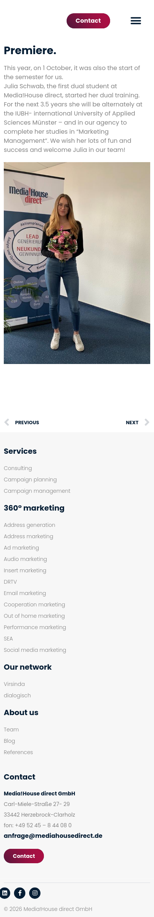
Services (20, 451)
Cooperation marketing (34, 604)
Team (11, 729)
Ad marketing (21, 547)
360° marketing (34, 508)
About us (21, 712)
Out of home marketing (34, 616)
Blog (9, 741)
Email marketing (25, 593)
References (18, 752)
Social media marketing (35, 650)
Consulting (18, 468)
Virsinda (14, 684)
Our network (28, 667)
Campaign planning (30, 479)
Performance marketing (35, 627)
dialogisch (17, 695)
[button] (136, 21)
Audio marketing (25, 559)
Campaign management (37, 491)
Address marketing (28, 536)
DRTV (10, 582)
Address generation (29, 525)
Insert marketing (25, 570)
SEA (8, 638)
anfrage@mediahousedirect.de (53, 835)
